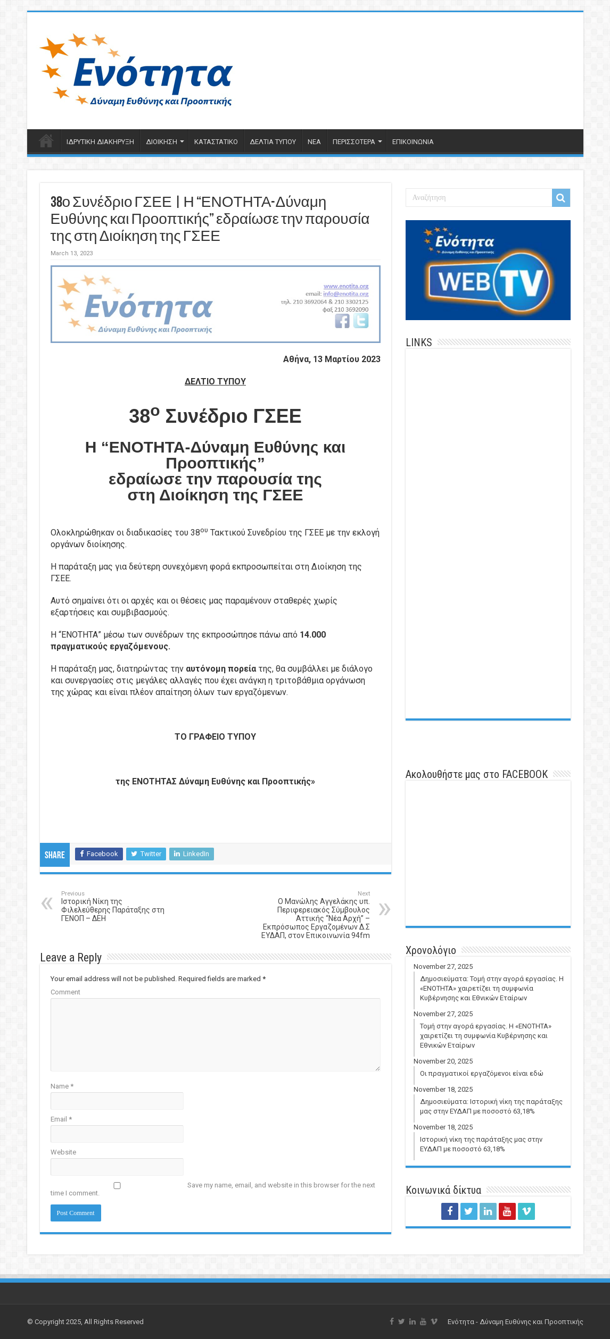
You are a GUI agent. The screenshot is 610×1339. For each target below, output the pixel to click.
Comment (65, 992)
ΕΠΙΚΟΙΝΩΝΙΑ (413, 142)
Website (63, 1152)
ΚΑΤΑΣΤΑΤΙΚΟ (216, 142)
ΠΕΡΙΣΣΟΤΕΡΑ (354, 142)
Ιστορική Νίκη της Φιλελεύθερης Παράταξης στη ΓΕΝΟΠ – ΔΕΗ (115, 906)
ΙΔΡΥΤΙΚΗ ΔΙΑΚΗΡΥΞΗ (100, 142)
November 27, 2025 (489, 986)
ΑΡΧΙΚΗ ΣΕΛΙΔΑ (46, 140)
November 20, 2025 (489, 1071)
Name (62, 1086)
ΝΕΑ (314, 142)
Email (61, 1119)
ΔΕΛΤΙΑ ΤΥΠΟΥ (273, 142)
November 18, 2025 (489, 1104)
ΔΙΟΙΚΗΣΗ (161, 142)
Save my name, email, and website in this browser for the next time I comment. (213, 1189)
